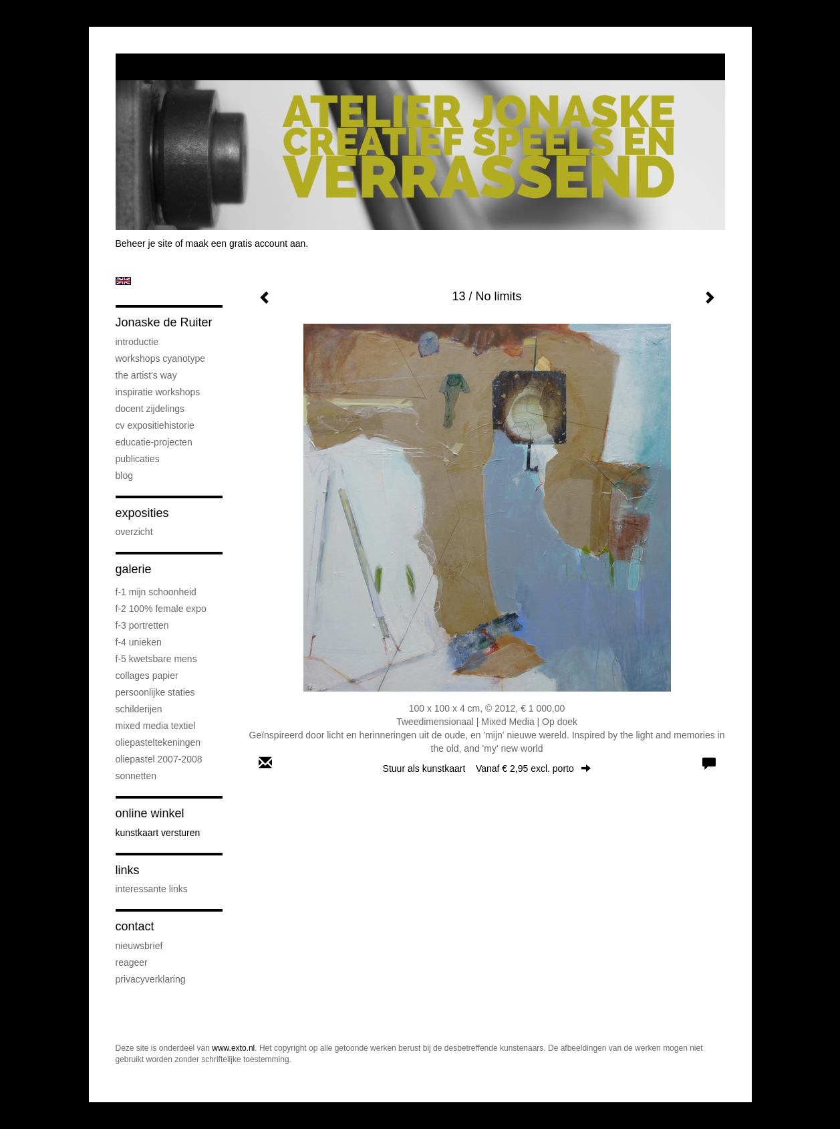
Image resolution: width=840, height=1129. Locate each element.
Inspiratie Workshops (158, 392)
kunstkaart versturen (158, 832)
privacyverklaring (151, 979)
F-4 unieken (139, 642)
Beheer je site (144, 243)
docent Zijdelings (150, 408)
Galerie (134, 569)
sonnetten (136, 776)
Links (128, 870)
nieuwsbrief (139, 945)
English (123, 281)
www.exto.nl (233, 1048)
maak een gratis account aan (246, 243)
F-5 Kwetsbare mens (156, 658)
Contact (135, 926)
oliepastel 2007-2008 (159, 759)
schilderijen (139, 709)
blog (124, 475)
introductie (137, 341)
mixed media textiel (156, 725)
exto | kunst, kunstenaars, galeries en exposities (153, 67)
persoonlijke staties (155, 692)
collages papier (147, 675)
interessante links (152, 889)
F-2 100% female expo (161, 608)
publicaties (138, 458)
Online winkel (150, 813)
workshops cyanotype (161, 358)
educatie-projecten (154, 442)
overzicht (134, 531)
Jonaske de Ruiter (164, 322)
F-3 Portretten (142, 625)
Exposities (142, 513)
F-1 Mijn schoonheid (156, 592)
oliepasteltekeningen (158, 742)
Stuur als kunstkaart (487, 768)
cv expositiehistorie (155, 425)
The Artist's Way (146, 375)
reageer (132, 962)
